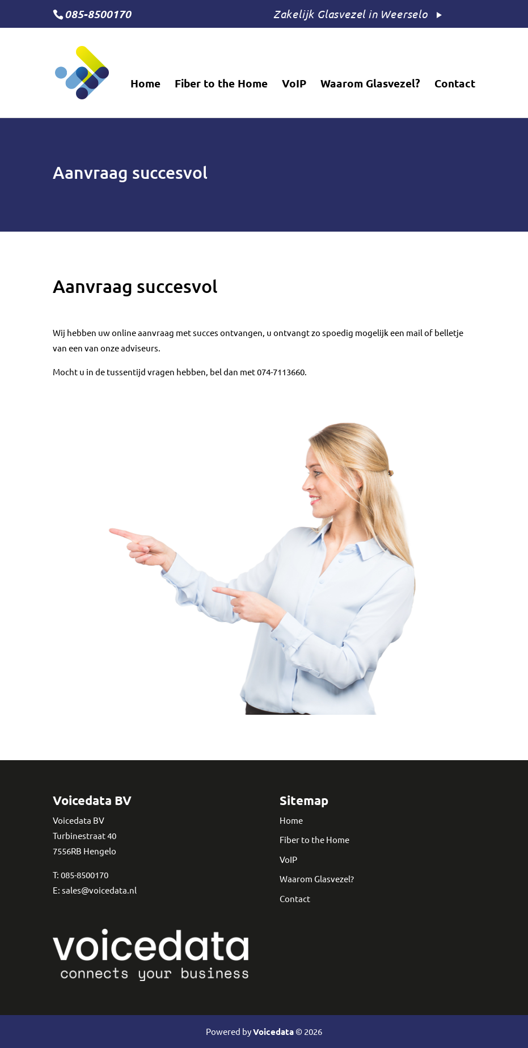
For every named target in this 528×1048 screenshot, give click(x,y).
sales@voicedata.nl (99, 889)
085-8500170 (84, 874)
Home (145, 84)
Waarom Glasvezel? (370, 84)
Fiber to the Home (221, 84)
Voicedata (273, 1031)
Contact (454, 84)
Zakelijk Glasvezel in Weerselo (350, 13)
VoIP (294, 84)
